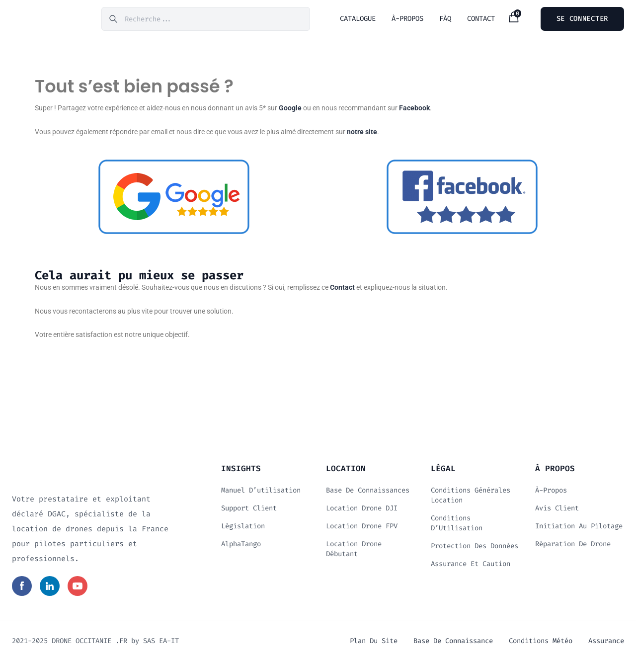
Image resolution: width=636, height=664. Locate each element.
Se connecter (582, 19)
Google (290, 110)
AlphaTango (241, 546)
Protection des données (474, 548)
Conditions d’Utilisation (456, 525)
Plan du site (374, 643)
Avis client (557, 510)
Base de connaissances (367, 492)
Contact (342, 289)
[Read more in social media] (22, 588)
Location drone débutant (354, 551)
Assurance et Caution (470, 566)
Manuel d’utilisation (261, 492)
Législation (243, 528)
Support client (249, 510)
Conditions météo (540, 643)
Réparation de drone (573, 546)
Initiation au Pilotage (579, 528)
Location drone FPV (362, 528)
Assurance (606, 643)
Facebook (414, 110)
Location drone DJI (362, 510)
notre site (362, 134)
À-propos (551, 492)
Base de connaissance (453, 643)
